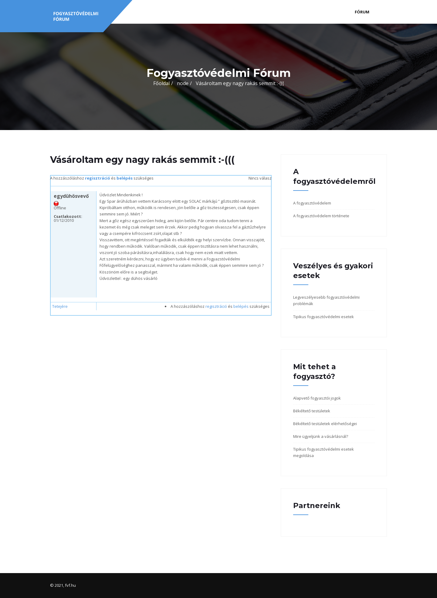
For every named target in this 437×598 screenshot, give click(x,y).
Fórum (362, 12)
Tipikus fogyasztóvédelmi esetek (323, 316)
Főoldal (161, 83)
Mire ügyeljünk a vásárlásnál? (320, 436)
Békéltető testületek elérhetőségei (325, 423)
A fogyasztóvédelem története (321, 215)
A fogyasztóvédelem (312, 203)
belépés (125, 178)
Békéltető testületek (311, 411)
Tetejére (60, 306)
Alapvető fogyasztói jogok (317, 398)
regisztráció (97, 178)
